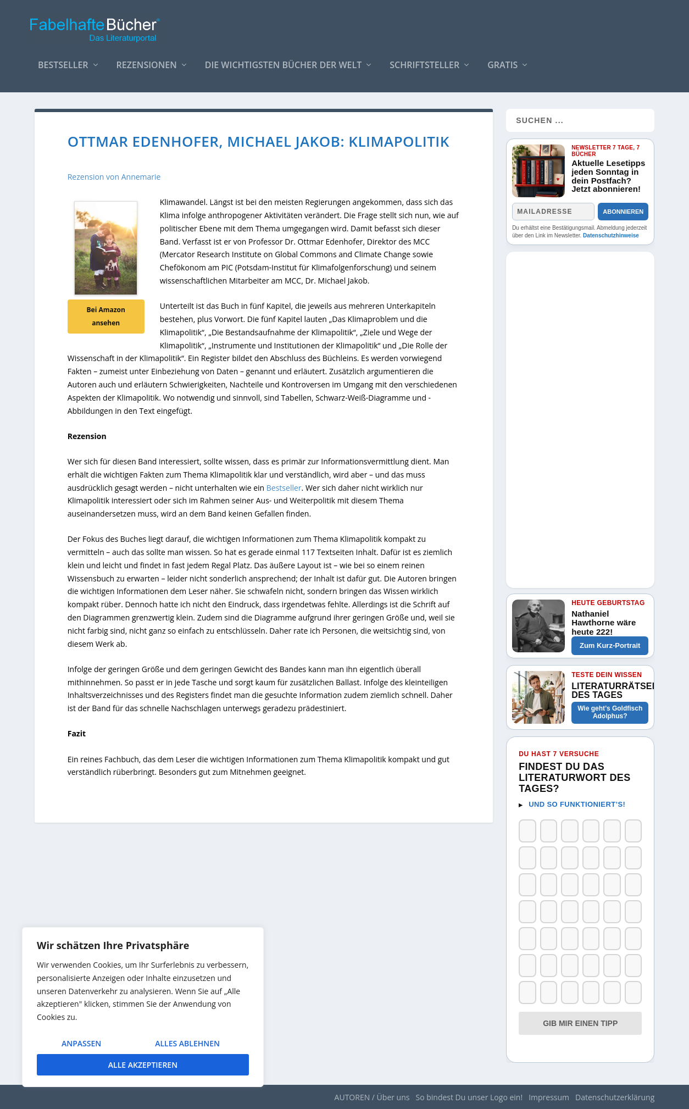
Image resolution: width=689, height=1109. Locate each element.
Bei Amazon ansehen (105, 316)
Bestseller (63, 60)
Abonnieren (623, 211)
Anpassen (81, 1043)
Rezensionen (146, 60)
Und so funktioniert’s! (577, 804)
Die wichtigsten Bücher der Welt (283, 60)
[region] (143, 1007)
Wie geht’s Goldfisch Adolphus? (609, 712)
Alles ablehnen (187, 1043)
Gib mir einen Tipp (580, 1023)
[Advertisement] (580, 416)
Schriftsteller (424, 60)
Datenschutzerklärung (614, 1097)
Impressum (549, 1097)
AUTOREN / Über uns (372, 1097)
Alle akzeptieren (142, 1065)
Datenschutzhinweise (611, 235)
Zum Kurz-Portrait (610, 645)
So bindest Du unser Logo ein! (469, 1097)
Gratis (502, 60)
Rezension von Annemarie (114, 176)
